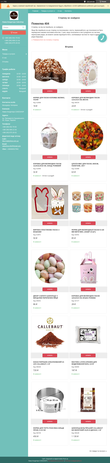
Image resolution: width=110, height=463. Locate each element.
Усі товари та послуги (97, 451)
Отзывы (5, 62)
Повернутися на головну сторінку (46, 40)
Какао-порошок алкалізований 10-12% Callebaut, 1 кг (48, 363)
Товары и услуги (8, 54)
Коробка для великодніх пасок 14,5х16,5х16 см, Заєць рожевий (47, 165)
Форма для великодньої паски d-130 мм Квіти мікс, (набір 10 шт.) (88, 231)
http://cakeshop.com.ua (10, 141)
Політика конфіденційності (73, 461)
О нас (4, 58)
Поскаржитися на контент (56, 461)
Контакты (68, 11)
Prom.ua (65, 459)
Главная (35, 11)
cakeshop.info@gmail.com (11, 146)
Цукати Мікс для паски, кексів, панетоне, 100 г (85, 165)
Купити (49, 91)
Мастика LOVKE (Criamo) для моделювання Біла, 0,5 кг (84, 363)
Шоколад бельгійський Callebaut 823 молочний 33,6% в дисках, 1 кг (87, 429)
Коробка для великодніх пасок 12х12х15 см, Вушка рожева (86, 297)
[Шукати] (23, 27)
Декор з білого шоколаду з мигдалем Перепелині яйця (45, 297)
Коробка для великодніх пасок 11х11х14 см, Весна (86, 99)
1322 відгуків (91, 1)
